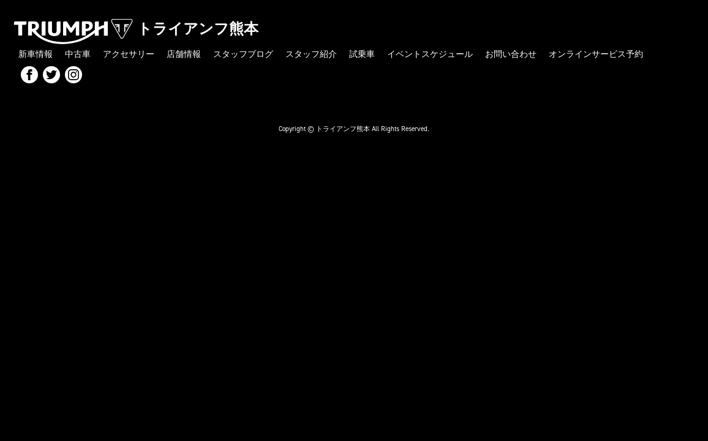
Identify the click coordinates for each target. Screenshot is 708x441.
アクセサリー (128, 54)
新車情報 (35, 54)
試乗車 (362, 54)
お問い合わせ (511, 54)
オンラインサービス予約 (596, 54)
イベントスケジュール (430, 54)
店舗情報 (184, 54)
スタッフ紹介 (311, 54)
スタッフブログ (243, 54)
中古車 (78, 54)
